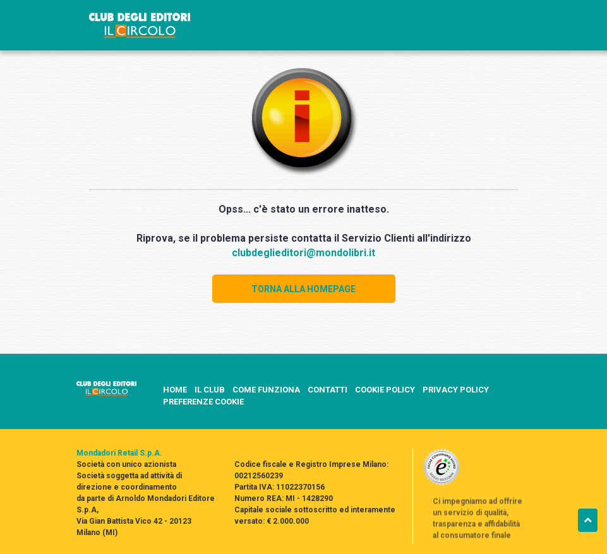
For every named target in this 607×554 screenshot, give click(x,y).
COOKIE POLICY (385, 389)
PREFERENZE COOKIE (203, 401)
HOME (175, 389)
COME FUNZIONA (266, 389)
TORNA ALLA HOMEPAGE (303, 289)
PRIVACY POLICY (456, 389)
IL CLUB (210, 389)
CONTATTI (327, 389)
